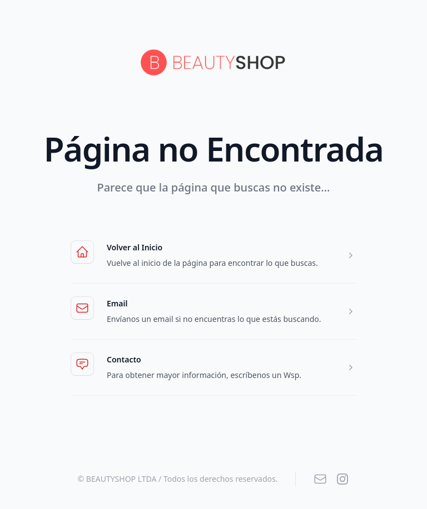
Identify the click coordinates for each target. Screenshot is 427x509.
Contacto (219, 359)
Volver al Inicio (134, 247)
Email (219, 303)
